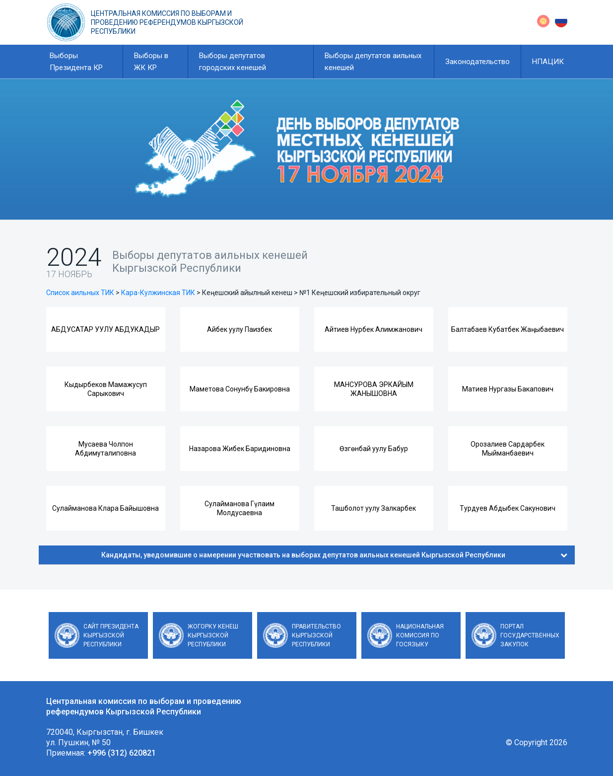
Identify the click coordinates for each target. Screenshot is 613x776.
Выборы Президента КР (76, 61)
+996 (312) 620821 (121, 753)
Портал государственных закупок (529, 635)
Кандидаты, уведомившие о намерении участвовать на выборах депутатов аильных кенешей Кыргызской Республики (334, 555)
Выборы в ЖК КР (151, 61)
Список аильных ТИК (80, 293)
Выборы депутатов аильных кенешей (373, 61)
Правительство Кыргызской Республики (316, 635)
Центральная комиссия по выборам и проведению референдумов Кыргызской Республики (167, 22)
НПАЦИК (548, 61)
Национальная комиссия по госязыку (420, 635)
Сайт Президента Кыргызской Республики (110, 635)
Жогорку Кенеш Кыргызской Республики (213, 635)
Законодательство (477, 61)
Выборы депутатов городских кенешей (232, 61)
